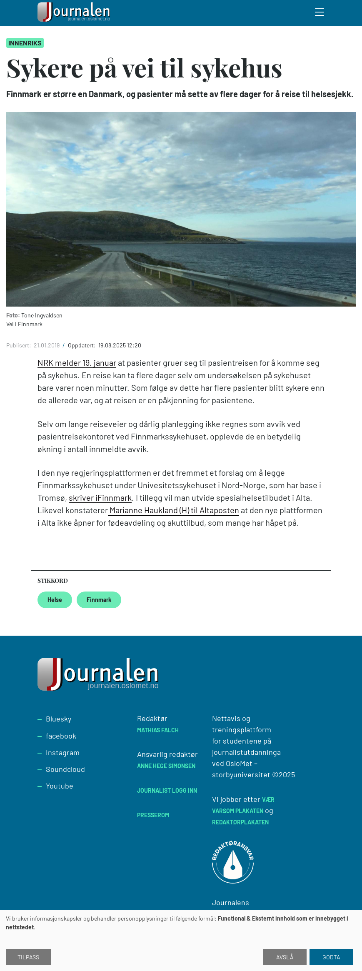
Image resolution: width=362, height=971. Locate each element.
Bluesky (58, 718)
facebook (61, 735)
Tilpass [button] (28, 957)
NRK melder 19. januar (76, 362)
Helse (54, 599)
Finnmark (99, 599)
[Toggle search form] (320, 13)
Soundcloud (65, 769)
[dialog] (181, 940)
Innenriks (25, 43)
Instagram (63, 752)
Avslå (285, 957)
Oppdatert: (82, 345)
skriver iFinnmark (100, 497)
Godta (331, 957)
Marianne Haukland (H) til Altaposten (173, 510)
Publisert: (19, 345)
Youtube (59, 785)
